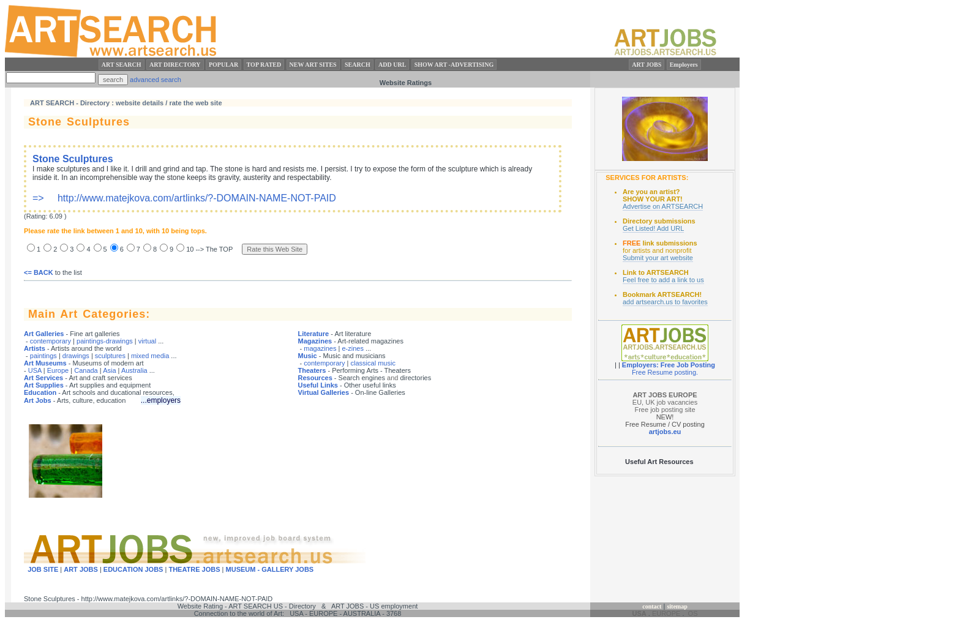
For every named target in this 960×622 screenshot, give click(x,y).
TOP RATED (264, 64)
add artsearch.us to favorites (665, 301)
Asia (109, 370)
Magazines (315, 341)
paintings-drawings (105, 341)
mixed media (150, 355)
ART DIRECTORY (175, 64)
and (392, 377)
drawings (75, 355)
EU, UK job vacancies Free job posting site (664, 402)
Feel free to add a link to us (663, 279)
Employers (684, 64)
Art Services (43, 377)
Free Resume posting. (665, 372)
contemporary (50, 341)
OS (693, 613)
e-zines (352, 348)
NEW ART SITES (313, 64)
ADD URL (392, 64)
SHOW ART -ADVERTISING (454, 64)
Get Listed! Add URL (653, 228)
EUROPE (666, 613)
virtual (147, 341)
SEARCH (357, 64)
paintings (43, 355)
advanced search (155, 79)
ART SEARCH (121, 64)
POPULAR (223, 64)
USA (35, 370)
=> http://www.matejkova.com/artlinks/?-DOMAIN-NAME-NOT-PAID (282, 178)
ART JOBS (646, 64)
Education (40, 392)
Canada (86, 370)
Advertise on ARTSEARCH (663, 206)
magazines (320, 348)
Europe (58, 370)
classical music (373, 363)
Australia (134, 370)
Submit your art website (658, 257)
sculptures (110, 355)
